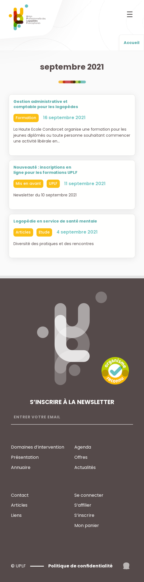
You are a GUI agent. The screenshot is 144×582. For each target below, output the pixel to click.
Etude (44, 232)
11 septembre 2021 (85, 183)
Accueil (131, 42)
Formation (26, 117)
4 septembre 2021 (77, 232)
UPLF (53, 183)
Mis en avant (28, 183)
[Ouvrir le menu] (129, 14)
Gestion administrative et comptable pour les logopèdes (45, 104)
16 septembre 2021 (64, 118)
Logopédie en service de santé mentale (55, 221)
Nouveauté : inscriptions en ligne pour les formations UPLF (45, 170)
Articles (23, 232)
